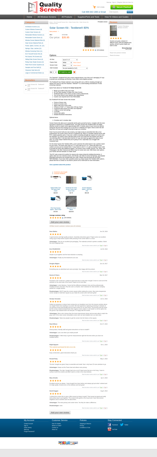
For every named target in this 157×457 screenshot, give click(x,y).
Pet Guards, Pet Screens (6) (33, 56)
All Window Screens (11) (32, 26)
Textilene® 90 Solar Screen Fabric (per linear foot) (71, 189)
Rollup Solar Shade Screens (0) (34, 62)
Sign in (114, 2)
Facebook (115, 425)
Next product (54, 31)
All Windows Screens (47, 17)
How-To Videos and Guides (117, 17)
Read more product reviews (118, 53)
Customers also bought (60, 172)
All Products (67, 17)
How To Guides (56, 423)
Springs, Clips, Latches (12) (33, 48)
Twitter (126, 425)
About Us (54, 429)
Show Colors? (77, 62)
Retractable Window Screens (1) (34, 35)
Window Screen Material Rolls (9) (35, 40)
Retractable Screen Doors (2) (33, 37)
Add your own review (60, 222)
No (105, 245)
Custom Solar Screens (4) (32, 32)
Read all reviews (114, 55)
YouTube (114, 429)
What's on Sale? (56, 425)
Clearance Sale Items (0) (32, 70)
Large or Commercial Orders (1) (34, 73)
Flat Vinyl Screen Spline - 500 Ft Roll (55, 208)
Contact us (55, 427)
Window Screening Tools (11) (33, 51)
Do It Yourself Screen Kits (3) (33, 54)
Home (29, 17)
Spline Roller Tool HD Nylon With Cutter (55, 189)
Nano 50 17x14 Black (71, 208)
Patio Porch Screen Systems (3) (34, 65)
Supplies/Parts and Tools (88, 17)
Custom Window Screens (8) (33, 29)
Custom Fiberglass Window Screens (123, 26)
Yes (101, 245)
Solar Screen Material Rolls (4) (34, 43)
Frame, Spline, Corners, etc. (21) (34, 45)
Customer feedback (59, 173)
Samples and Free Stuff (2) (33, 67)
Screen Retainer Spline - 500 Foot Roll (87, 189)
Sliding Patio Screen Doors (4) (34, 59)
